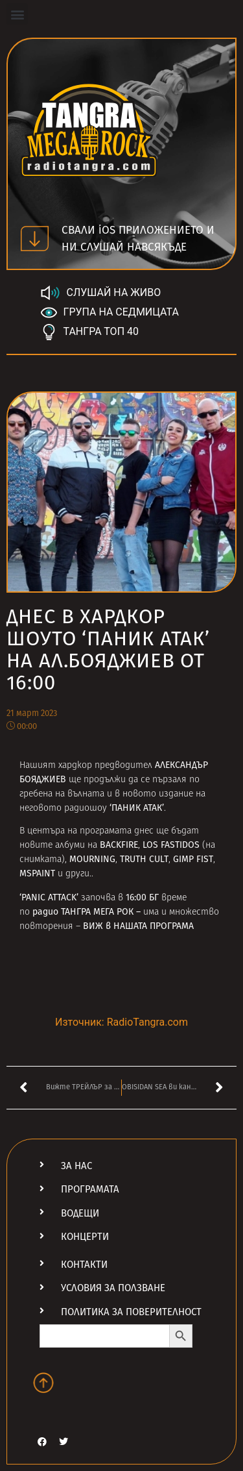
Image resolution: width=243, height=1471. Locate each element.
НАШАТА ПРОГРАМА (153, 926)
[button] (17, 14)
